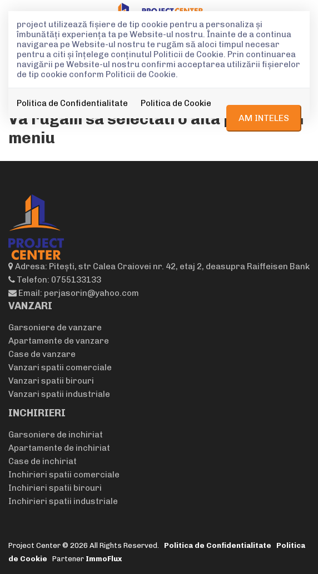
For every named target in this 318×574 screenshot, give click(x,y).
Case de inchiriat (42, 461)
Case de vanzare (42, 354)
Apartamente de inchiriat (59, 448)
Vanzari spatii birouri (51, 381)
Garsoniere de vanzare (55, 328)
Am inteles (263, 118)
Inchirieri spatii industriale (63, 501)
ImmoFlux (104, 559)
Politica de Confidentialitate (72, 103)
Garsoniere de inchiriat (55, 435)
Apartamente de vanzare (58, 341)
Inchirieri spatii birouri (55, 488)
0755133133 (76, 280)
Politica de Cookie (176, 103)
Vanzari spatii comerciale (60, 367)
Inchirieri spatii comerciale (64, 475)
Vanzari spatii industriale (59, 394)
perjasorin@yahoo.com (91, 293)
